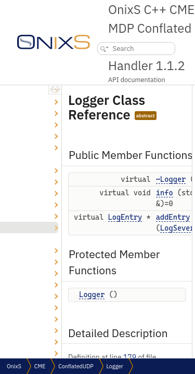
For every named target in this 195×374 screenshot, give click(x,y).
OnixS (14, 366)
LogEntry (125, 217)
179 (129, 357)
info (164, 193)
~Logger (171, 179)
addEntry (173, 217)
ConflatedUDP (75, 366)
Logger (92, 294)
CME (39, 366)
